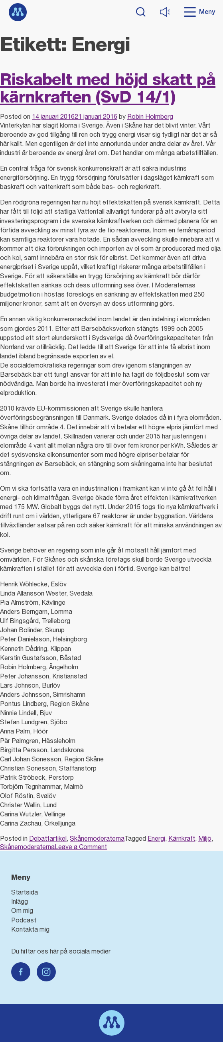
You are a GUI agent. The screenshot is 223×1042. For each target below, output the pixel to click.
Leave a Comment (81, 846)
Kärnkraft (181, 838)
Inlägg (19, 901)
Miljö (204, 838)
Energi (156, 838)
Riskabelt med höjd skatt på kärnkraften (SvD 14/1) (107, 88)
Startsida (24, 892)
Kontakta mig (30, 929)
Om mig (22, 910)
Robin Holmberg (150, 116)
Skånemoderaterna (97, 838)
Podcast (23, 920)
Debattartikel (48, 838)
